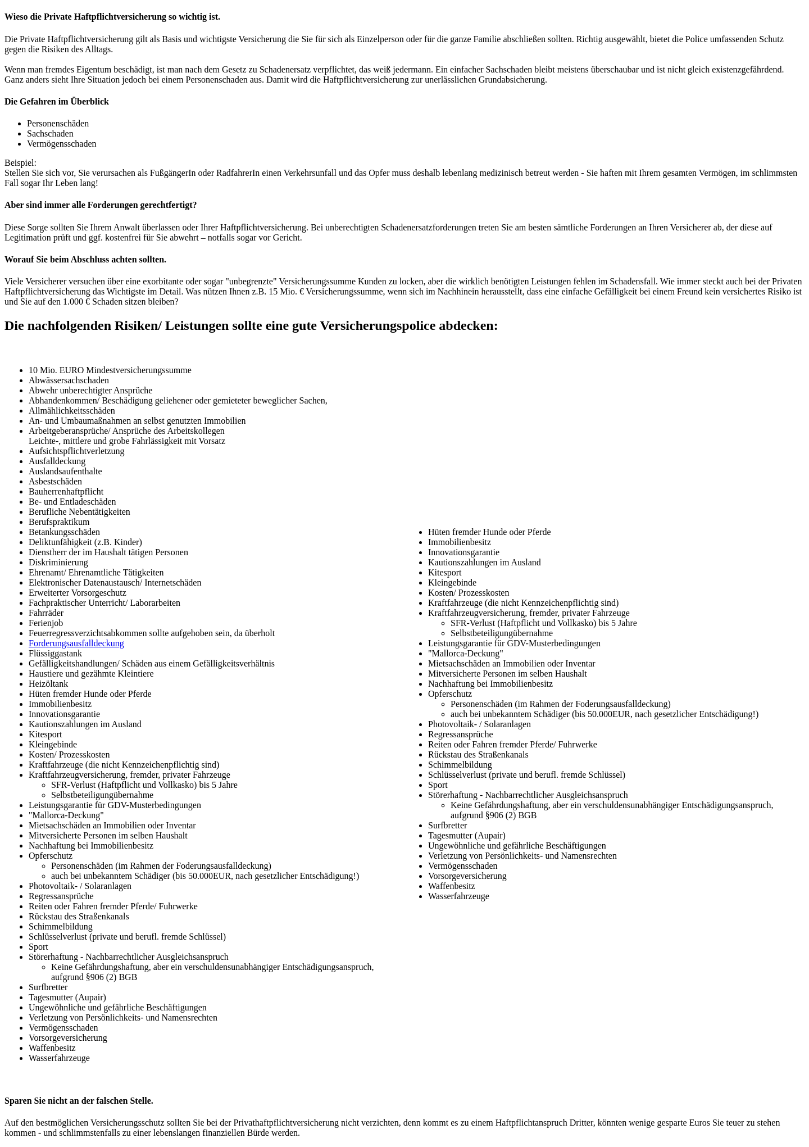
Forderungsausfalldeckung (76, 643)
